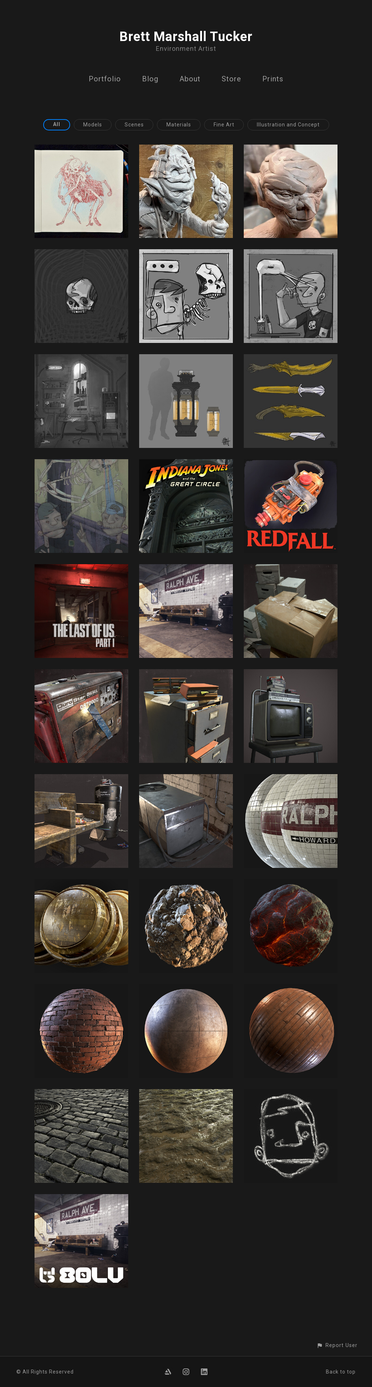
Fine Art (224, 125)
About (190, 78)
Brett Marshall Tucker (186, 36)
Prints (272, 78)
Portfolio (105, 78)
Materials (178, 125)
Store (231, 78)
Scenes (134, 125)
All (56, 124)
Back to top (341, 1372)
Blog (150, 78)
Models (92, 125)
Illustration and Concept (288, 125)
